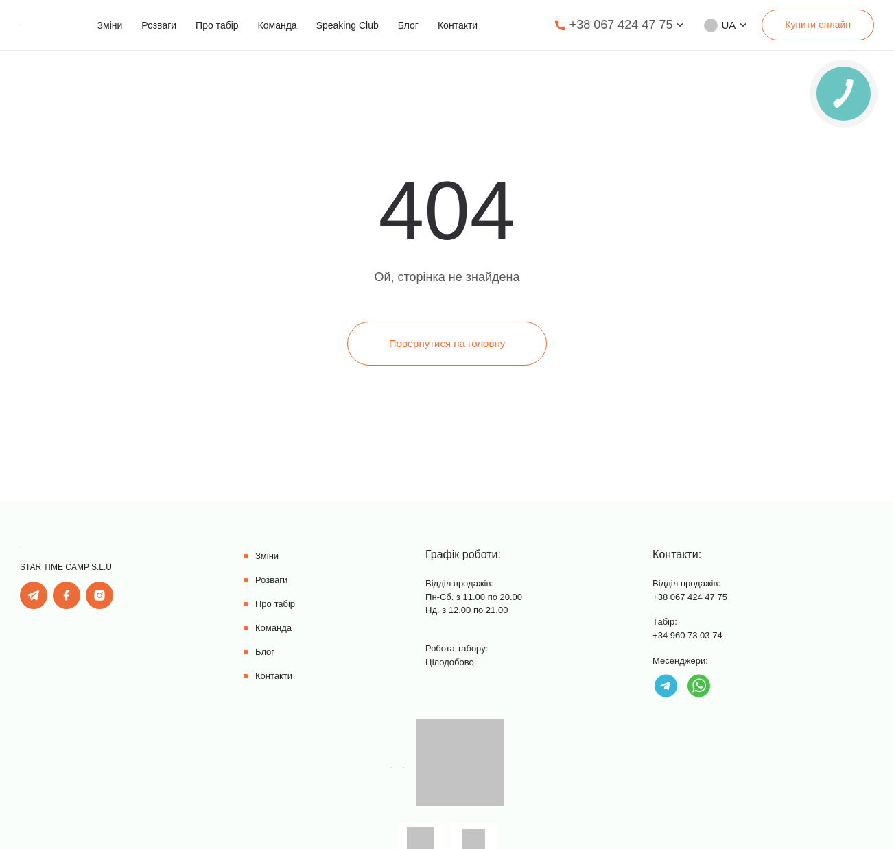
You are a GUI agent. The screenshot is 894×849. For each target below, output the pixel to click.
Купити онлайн (818, 24)
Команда (277, 25)
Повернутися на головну (447, 343)
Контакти (458, 25)
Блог (408, 25)
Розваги (158, 25)
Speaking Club (347, 25)
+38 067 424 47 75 (621, 25)
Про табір (217, 25)
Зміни (110, 25)
